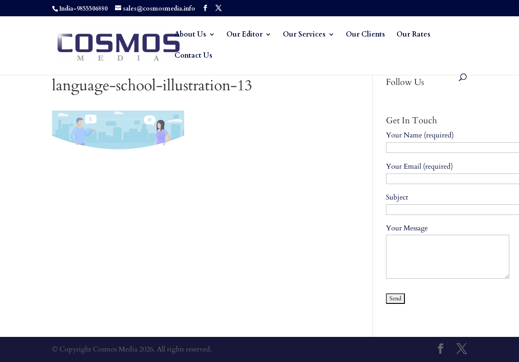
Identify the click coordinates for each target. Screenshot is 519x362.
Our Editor (244, 35)
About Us (190, 35)
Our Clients (365, 35)
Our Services (304, 35)
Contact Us (193, 56)
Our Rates (413, 35)
